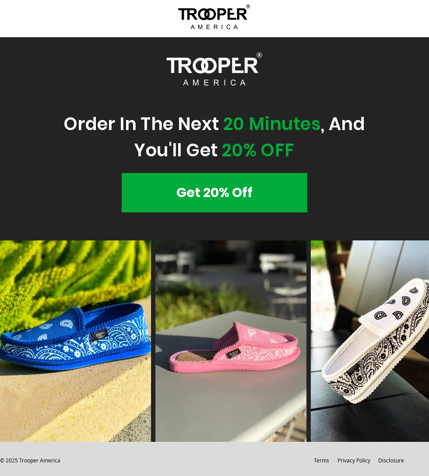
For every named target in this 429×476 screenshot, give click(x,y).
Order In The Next (143, 124)
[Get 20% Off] (214, 192)
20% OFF (258, 150)
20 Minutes (272, 124)
